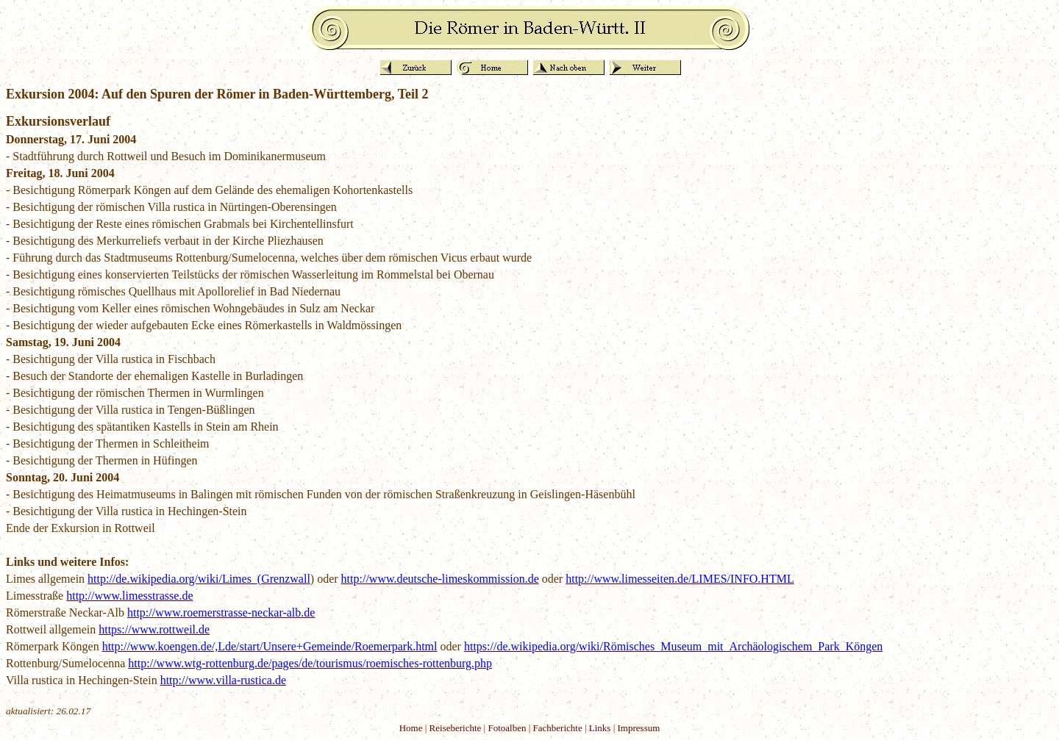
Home (411, 727)
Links (600, 727)
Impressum (639, 727)
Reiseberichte (455, 727)
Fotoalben (507, 727)
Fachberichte (557, 727)
